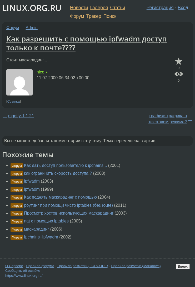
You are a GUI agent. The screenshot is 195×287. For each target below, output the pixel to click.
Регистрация (160, 7)
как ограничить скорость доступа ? (58, 173)
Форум (77, 16)
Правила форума (40, 266)
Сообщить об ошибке (22, 271)
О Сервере (14, 266)
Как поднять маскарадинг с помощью (60, 197)
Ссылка (13, 101)
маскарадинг (36, 229)
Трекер (93, 16)
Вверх (183, 266)
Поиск (109, 16)
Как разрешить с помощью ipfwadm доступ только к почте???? (86, 43)
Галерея (99, 7)
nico (40, 72)
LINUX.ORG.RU (32, 7)
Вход (183, 7)
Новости (79, 7)
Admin (32, 27)
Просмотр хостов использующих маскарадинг (68, 213)
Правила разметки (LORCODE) (82, 266)
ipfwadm (32, 181)
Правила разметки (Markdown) (136, 266)
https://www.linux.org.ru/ (23, 276)
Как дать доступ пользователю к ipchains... (65, 165)
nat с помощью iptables (46, 221)
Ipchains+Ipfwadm (41, 237)
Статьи (117, 7)
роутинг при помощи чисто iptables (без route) (68, 205)
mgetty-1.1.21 (21, 116)
